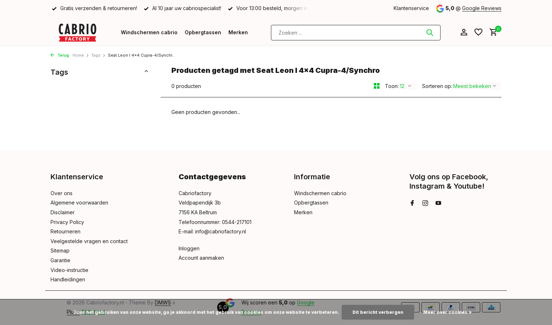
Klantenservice (411, 8)
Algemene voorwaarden (79, 202)
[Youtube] (438, 203)
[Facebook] (412, 203)
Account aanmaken (201, 258)
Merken (238, 32)
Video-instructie (69, 270)
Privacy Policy (67, 222)
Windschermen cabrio (149, 32)
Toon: (392, 86)
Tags (98, 55)
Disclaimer (63, 212)
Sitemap (60, 250)
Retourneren (65, 231)
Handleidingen (68, 279)
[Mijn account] (463, 32)
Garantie (60, 260)
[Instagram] (425, 203)
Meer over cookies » (447, 312)
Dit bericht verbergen (377, 312)
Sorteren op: (437, 86)
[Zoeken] (356, 32)
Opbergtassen (203, 32)
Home (81, 55)
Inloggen (189, 248)
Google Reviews (481, 8)
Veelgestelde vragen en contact (89, 241)
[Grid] (377, 86)
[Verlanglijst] (478, 32)
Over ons (62, 193)
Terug (60, 55)
